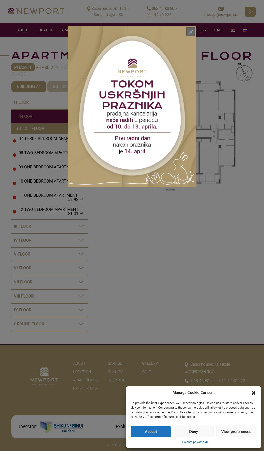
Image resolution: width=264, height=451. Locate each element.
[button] (253, 392)
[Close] (190, 31)
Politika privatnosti (195, 442)
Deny (193, 431)
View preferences (236, 431)
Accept (151, 431)
